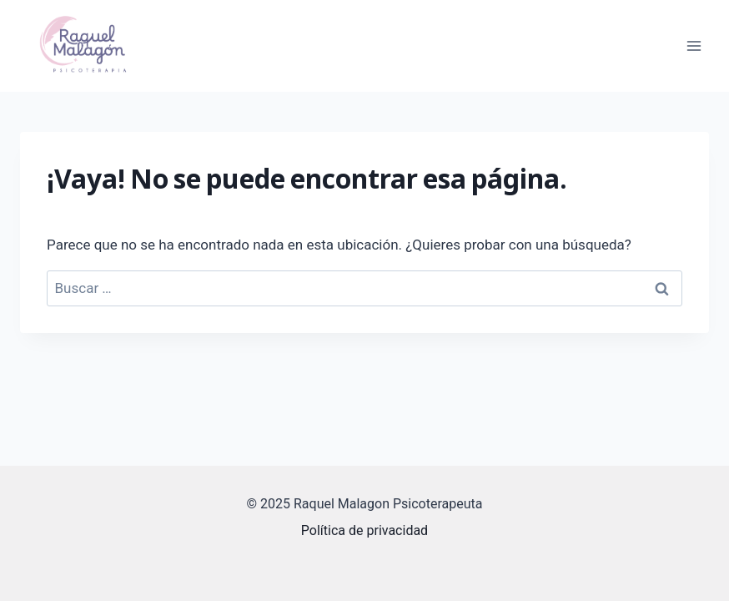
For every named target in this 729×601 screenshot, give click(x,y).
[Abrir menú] (693, 45)
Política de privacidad (364, 530)
